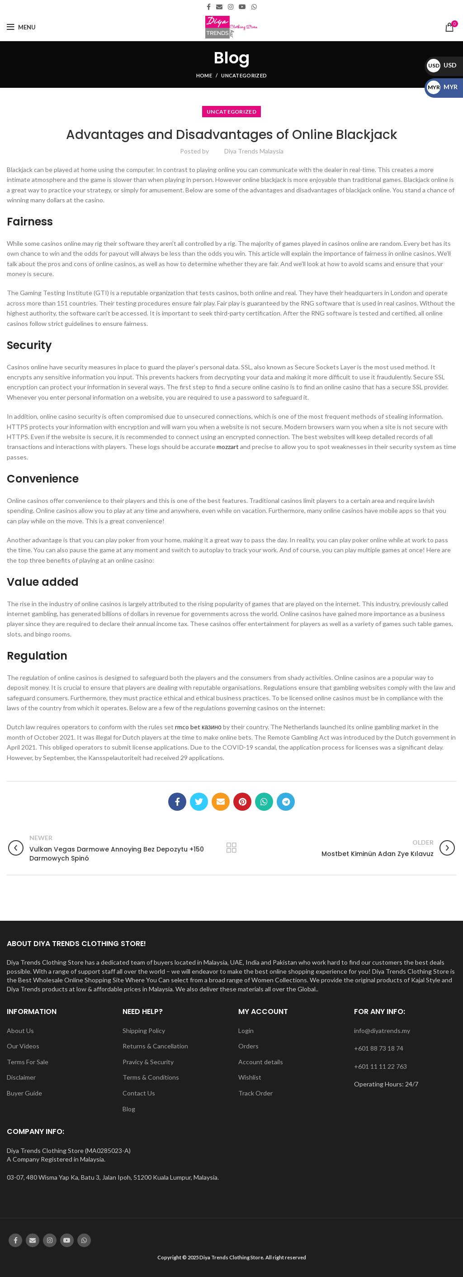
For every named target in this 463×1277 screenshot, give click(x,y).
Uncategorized (244, 75)
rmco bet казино (198, 727)
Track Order (255, 1093)
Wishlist (249, 1077)
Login (246, 1030)
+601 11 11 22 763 (380, 1066)
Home (204, 75)
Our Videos (23, 1046)
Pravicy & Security (148, 1062)
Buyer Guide (24, 1093)
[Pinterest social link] (242, 802)
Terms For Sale (27, 1062)
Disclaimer (21, 1077)
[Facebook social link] (208, 7)
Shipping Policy (144, 1030)
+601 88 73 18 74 (378, 1048)
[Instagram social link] (230, 7)
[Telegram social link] (286, 802)
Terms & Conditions (151, 1077)
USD (442, 65)
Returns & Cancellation (155, 1046)
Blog (129, 1109)
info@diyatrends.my (382, 1030)
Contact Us (139, 1093)
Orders (248, 1046)
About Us (20, 1030)
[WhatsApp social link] (254, 7)
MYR (442, 87)
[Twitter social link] (199, 802)
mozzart (228, 446)
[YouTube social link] (242, 7)
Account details (260, 1062)
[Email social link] (219, 7)
